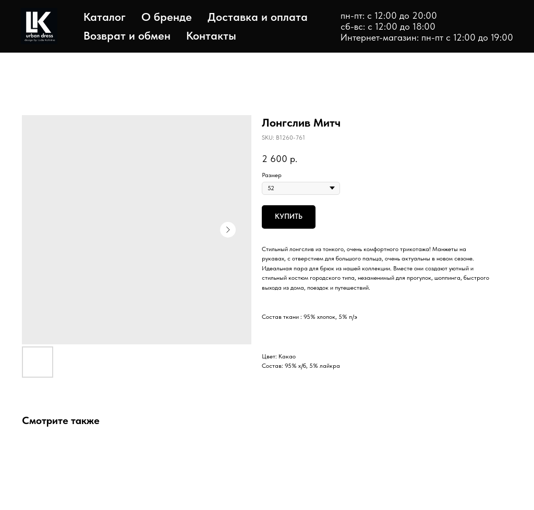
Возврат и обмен (127, 35)
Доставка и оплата (258, 16)
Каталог (104, 16)
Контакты (211, 35)
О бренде (166, 16)
